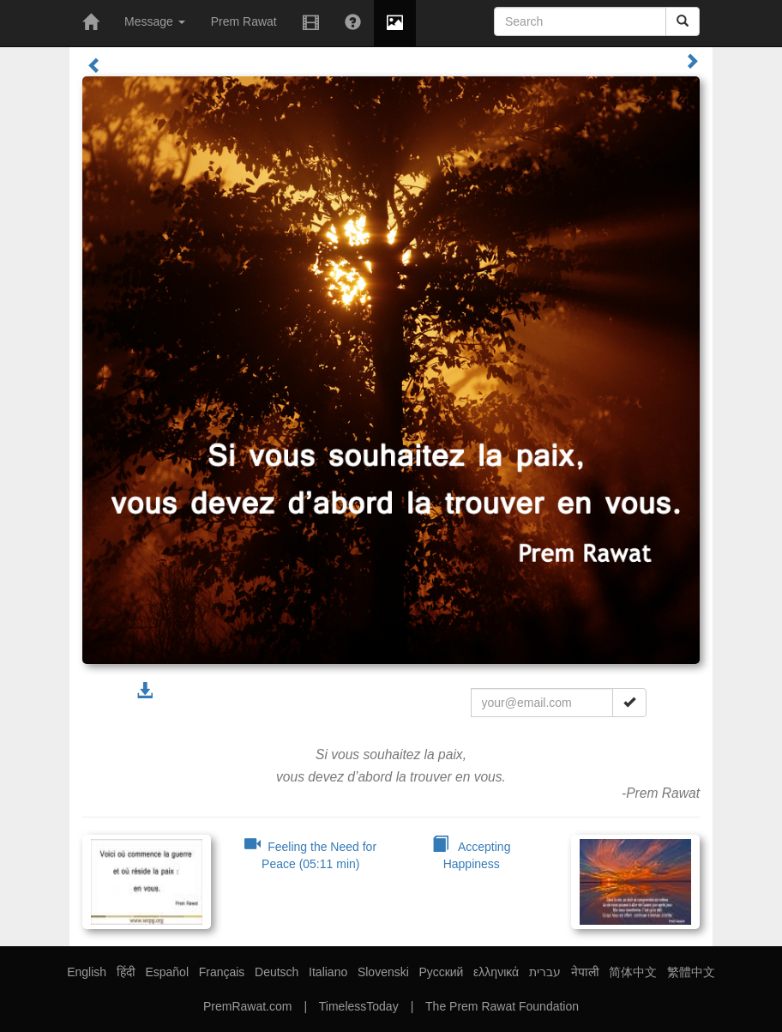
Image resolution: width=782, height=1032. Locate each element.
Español (167, 972)
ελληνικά (496, 972)
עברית (545, 972)
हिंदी (126, 972)
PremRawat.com (247, 1006)
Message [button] (154, 21)
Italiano (328, 972)
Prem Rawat (244, 21)
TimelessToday (359, 1006)
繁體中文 (691, 972)
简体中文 (633, 972)
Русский (440, 972)
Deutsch (276, 972)
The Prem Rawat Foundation (502, 1006)
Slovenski (383, 972)
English (86, 972)
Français (222, 972)
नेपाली (585, 972)
